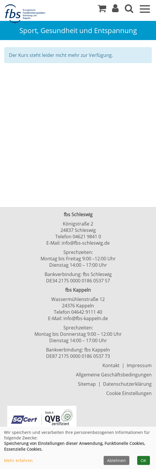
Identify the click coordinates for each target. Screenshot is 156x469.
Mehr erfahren (18, 460)
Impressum (139, 365)
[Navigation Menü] (145, 8)
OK (143, 460)
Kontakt (111, 365)
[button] (115, 10)
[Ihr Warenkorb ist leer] (102, 10)
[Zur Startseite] (26, 14)
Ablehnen (116, 460)
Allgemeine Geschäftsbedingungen (114, 374)
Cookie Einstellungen (129, 393)
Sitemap (87, 384)
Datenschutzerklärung (127, 384)
